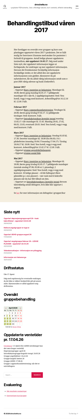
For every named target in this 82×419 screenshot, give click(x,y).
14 (7, 319)
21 (7, 321)
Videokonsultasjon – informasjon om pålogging (23, 251)
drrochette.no (41, 5)
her (18, 193)
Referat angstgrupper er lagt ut (16, 228)
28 (8, 324)
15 (10, 319)
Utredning (8, 346)
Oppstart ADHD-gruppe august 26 (17, 235)
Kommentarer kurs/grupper (17, 396)
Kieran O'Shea (17, 327)
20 (5, 321)
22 (10, 321)
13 (5, 319)
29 (10, 324)
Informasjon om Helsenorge (15, 257)
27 (5, 324)
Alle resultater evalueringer (16, 391)
